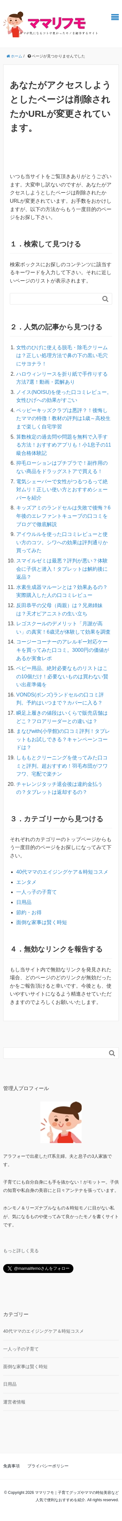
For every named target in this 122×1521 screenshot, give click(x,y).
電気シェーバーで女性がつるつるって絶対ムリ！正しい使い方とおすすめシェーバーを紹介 (62, 490)
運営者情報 (14, 1401)
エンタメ (26, 882)
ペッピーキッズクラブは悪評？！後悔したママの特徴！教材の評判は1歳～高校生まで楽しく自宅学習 (63, 418)
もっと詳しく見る (21, 1250)
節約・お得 (29, 912)
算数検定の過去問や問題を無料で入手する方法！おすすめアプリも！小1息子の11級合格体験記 (63, 445)
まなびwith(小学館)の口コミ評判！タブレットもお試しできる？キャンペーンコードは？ (63, 739)
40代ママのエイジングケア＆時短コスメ (62, 872)
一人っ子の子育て (36, 892)
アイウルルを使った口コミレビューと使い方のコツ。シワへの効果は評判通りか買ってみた (62, 542)
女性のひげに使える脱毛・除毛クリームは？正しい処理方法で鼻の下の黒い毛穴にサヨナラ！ (62, 355)
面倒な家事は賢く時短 (41, 922)
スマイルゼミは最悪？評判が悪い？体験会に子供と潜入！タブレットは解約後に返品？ (62, 569)
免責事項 (11, 1466)
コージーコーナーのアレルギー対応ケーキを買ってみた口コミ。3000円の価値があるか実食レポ (62, 650)
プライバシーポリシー (48, 1466)
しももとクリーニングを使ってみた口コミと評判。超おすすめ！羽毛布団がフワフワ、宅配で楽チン (62, 766)
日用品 (23, 902)
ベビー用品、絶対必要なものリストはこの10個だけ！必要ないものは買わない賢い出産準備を (62, 676)
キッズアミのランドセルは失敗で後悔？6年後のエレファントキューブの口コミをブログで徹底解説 (63, 516)
